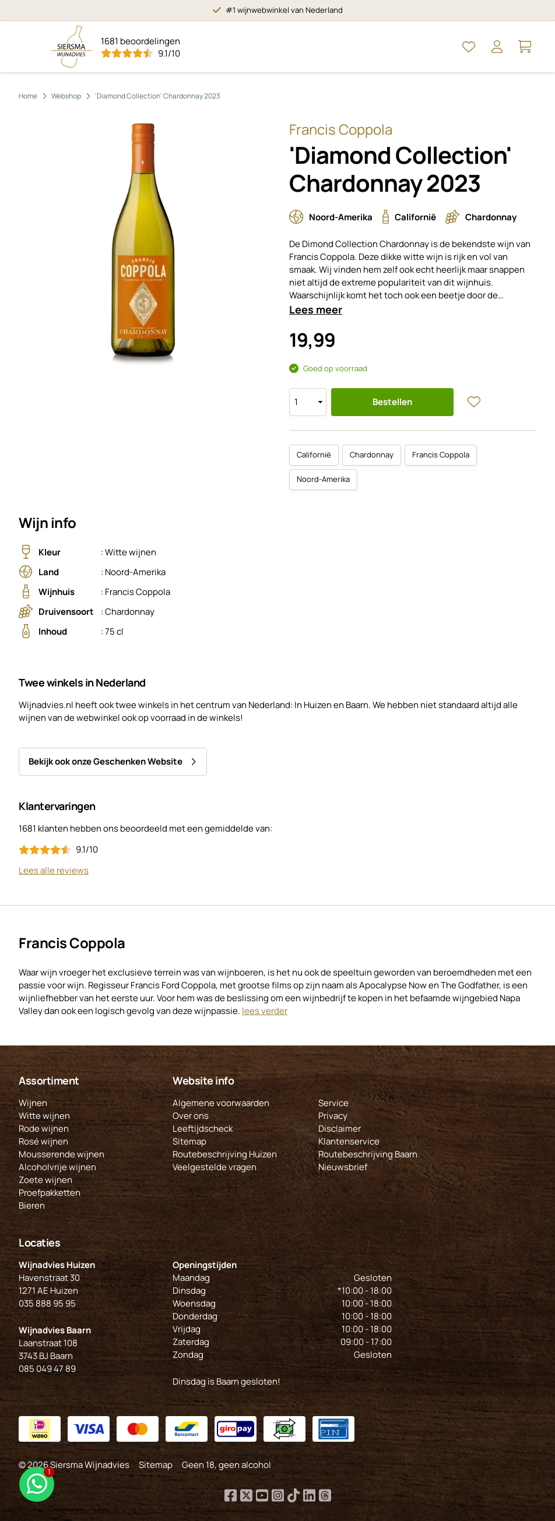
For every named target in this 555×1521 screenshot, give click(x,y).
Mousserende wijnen (61, 1154)
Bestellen (392, 402)
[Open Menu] (30, 46)
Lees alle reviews (54, 870)
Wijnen (33, 1103)
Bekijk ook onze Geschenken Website (105, 761)
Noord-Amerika (323, 479)
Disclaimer (339, 1128)
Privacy (332, 1116)
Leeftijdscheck (203, 1128)
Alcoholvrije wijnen (57, 1167)
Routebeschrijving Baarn (367, 1154)
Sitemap (189, 1141)
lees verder (264, 1011)
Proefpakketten (49, 1192)
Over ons (191, 1116)
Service (333, 1103)
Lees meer (315, 309)
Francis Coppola (440, 454)
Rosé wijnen (43, 1141)
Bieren (32, 1205)
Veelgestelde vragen (215, 1167)
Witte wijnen (44, 1116)
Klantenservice (349, 1141)
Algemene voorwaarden (221, 1103)
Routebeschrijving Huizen (225, 1154)
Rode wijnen (44, 1128)
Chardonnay (372, 454)
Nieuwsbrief (342, 1167)
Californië (314, 454)
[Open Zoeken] (440, 46)
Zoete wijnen (45, 1180)
